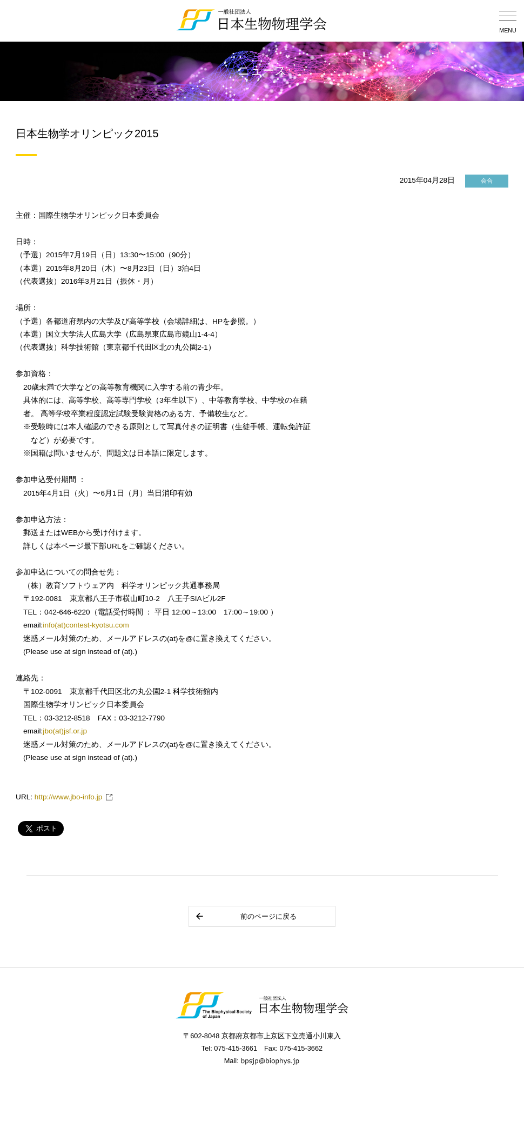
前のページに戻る (245, 916)
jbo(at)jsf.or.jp (65, 731)
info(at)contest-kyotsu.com (86, 625)
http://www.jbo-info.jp (68, 797)
